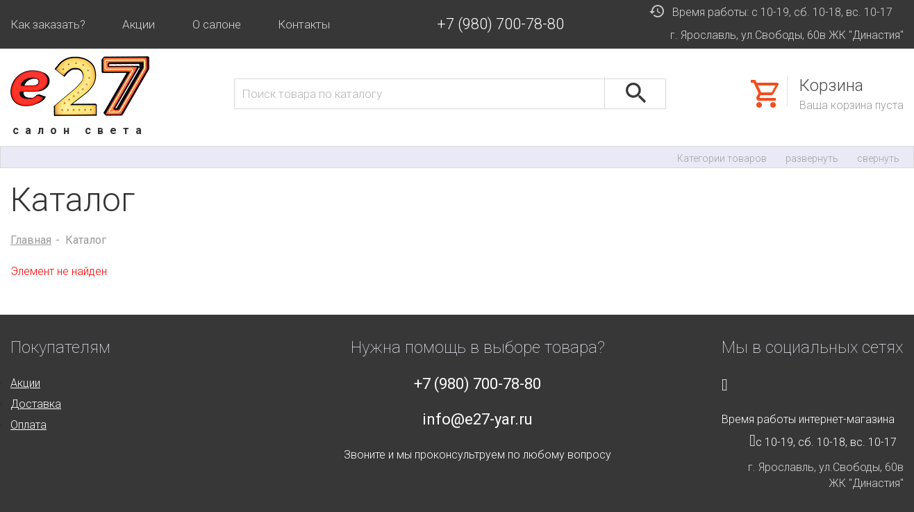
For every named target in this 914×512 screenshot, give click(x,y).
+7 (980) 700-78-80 (500, 24)
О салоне (216, 24)
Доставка (35, 404)
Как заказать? (47, 24)
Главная (30, 240)
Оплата (28, 424)
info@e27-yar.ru (477, 419)
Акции (138, 24)
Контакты (304, 24)
